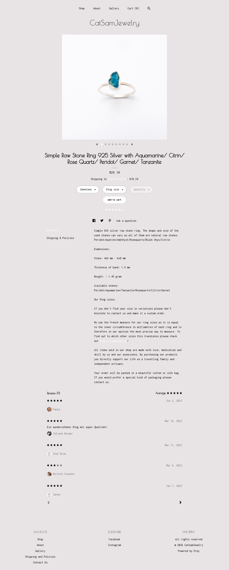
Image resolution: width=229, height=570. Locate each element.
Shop (82, 8)
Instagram (114, 545)
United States (117, 178)
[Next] (180, 503)
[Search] (149, 9)
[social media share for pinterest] (110, 220)
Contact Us (40, 562)
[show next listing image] (132, 144)
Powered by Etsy (188, 550)
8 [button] (127, 144)
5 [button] (116, 144)
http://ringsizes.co (113, 340)
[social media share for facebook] (94, 220)
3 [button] (109, 144)
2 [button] (105, 144)
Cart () (133, 8)
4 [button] (113, 144)
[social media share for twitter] (102, 220)
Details (53, 230)
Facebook (114, 539)
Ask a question (126, 220)
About (96, 8)
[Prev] (48, 503)
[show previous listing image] (97, 144)
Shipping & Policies (60, 237)
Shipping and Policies (40, 556)
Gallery (114, 8)
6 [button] (120, 144)
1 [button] (102, 144)
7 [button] (123, 144)
